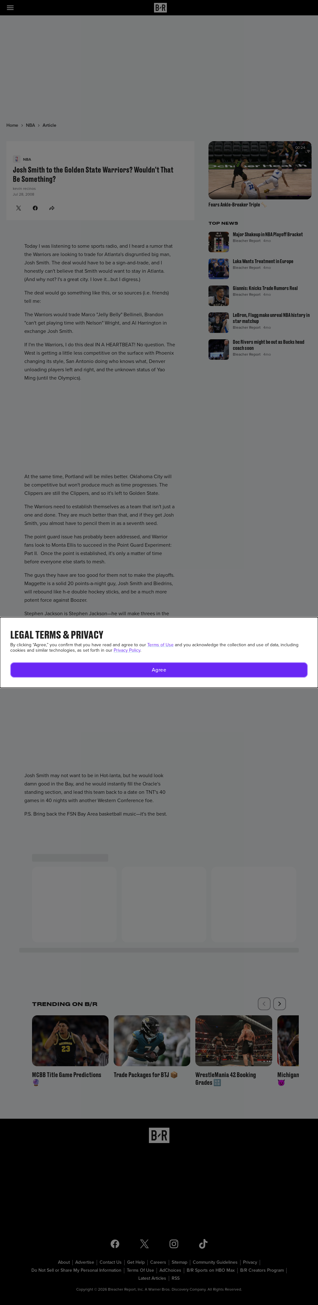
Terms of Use (160, 645)
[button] (159, 670)
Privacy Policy (127, 650)
